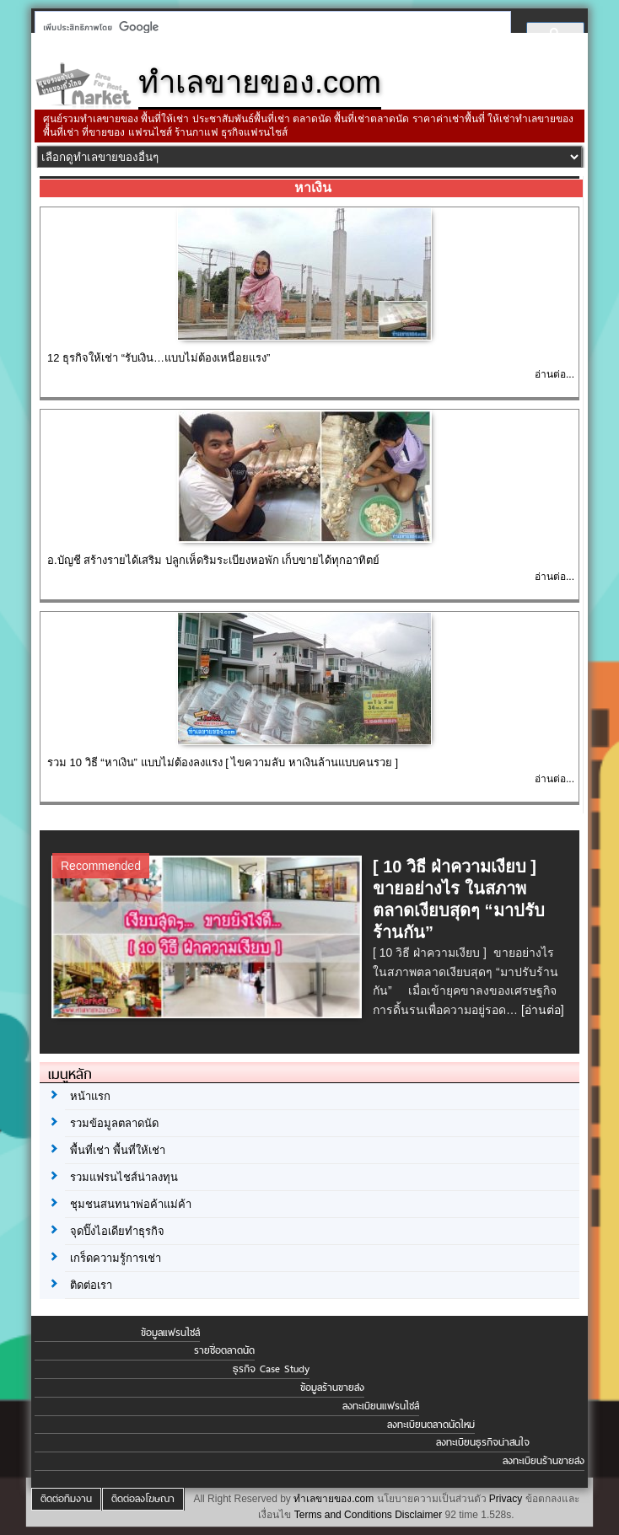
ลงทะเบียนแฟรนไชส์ (380, 1406)
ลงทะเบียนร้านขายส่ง (543, 1460)
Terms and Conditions (343, 1515)
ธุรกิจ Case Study (271, 1369)
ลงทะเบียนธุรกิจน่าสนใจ (483, 1442)
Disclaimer (418, 1515)
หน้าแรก (90, 1096)
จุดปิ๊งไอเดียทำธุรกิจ (117, 1231)
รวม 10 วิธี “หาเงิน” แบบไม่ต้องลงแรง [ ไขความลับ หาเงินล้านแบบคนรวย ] (222, 762)
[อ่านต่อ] (542, 1010)
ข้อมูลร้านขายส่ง (332, 1387)
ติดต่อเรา (91, 1285)
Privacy (505, 1499)
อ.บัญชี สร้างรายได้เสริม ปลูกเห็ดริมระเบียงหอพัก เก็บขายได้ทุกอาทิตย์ (213, 560)
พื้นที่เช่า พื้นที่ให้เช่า (117, 1150)
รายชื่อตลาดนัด (224, 1350)
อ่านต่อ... (554, 374)
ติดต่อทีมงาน (66, 1498)
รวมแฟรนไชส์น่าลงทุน (124, 1177)
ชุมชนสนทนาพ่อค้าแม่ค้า (130, 1204)
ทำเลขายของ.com (333, 1499)
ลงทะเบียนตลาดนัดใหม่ (431, 1424)
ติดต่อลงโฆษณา (143, 1498)
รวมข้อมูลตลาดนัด (114, 1123)
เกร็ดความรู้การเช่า (115, 1258)
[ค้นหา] (268, 27)
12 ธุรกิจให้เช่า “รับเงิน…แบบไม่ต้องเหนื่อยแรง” (158, 358)
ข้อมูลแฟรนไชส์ (170, 1332)
